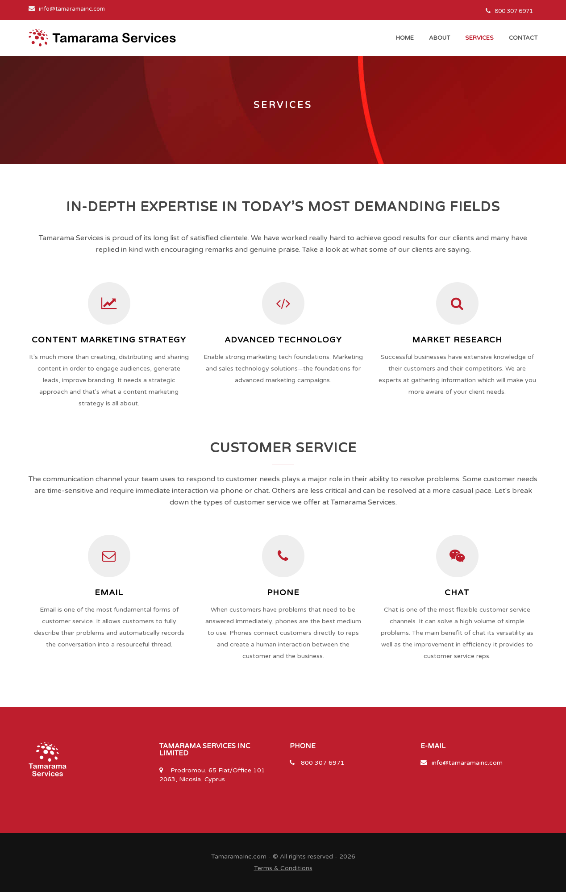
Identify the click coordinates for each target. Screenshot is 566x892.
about (439, 38)
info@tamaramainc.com (467, 763)
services (479, 38)
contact (523, 38)
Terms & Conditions (283, 868)
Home (405, 38)
